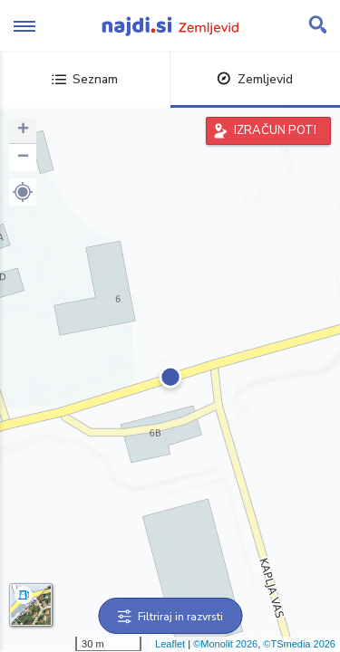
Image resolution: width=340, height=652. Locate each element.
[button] (22, 192)
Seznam (85, 79)
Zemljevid (255, 79)
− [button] (23, 157)
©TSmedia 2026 (299, 643)
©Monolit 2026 (225, 643)
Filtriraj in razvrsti (170, 616)
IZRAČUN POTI (275, 130)
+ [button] (23, 130)
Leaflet (170, 643)
